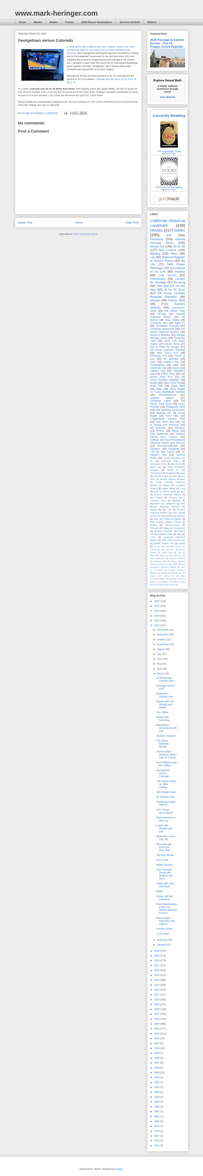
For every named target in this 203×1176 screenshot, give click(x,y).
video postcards (157, 558)
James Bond (172, 343)
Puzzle (179, 573)
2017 (157, 965)
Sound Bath (166, 552)
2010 (157, 999)
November (163, 634)
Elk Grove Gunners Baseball (167, 349)
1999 (157, 1053)
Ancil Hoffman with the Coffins (166, 764)
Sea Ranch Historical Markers (167, 330)
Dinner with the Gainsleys (164, 898)
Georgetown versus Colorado (163, 773)
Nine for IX (176, 464)
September (163, 644)
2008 (157, 1009)
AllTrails (161, 313)
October (162, 639)
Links (152, 537)
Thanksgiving (157, 364)
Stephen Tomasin (166, 735)
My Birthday (171, 358)
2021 (157, 625)
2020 (157, 950)
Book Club (156, 385)
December (163, 629)
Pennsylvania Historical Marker (167, 441)
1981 (157, 1116)
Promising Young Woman (165, 803)
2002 (157, 1038)
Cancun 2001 (160, 546)
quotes (181, 543)
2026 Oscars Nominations (96, 22)
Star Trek (167, 510)
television (177, 555)
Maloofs (176, 500)
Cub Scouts (167, 275)
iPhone (160, 430)
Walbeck (164, 582)
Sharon (153, 576)
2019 (157, 955)
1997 (157, 1062)
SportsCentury (172, 525)
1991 (157, 1087)
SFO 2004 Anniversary (173, 540)
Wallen (166, 485)
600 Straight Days (166, 792)
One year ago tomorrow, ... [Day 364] (164, 847)
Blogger (119, 1169)
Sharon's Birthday (160, 334)
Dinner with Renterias (163, 719)
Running (179, 282)
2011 (157, 994)
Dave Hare (162, 859)
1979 (157, 1126)
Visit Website (167, 97)
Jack (179, 534)
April (160, 668)
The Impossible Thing (169, 151)
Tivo (179, 552)
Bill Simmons (158, 427)
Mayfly (153, 382)
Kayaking (174, 448)
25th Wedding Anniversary (170, 409)
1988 (157, 1101)
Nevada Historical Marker (167, 315)
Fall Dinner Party (174, 310)
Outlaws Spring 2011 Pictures (167, 435)
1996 (157, 1067)
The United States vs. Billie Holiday (166, 784)
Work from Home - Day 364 (166, 838)
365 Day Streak (165, 855)
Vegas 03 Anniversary (174, 528)
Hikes (174, 253)
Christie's (155, 448)
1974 (157, 1145)
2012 (157, 989)
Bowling (169, 516)
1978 (157, 1131)
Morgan (155, 300)
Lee (152, 257)
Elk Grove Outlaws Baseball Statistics (167, 295)
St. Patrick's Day (165, 796)
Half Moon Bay (161, 476)
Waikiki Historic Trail (164, 543)
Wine (152, 555)
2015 (157, 975)
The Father (162, 712)
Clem (153, 361)
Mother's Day (171, 361)
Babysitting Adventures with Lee (166, 728)
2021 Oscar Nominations (164, 811)
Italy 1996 (173, 564)
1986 (157, 1106)
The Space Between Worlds (162, 743)
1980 (157, 1121)
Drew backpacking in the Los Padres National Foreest (166, 908)
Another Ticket (164, 928)
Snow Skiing (172, 319)
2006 (157, 1019)
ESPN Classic (175, 546)
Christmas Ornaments (162, 328)
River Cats (156, 467)
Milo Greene (167, 250)
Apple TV (179, 323)
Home (22, 22)
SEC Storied (176, 549)
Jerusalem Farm (158, 464)
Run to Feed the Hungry (164, 346)
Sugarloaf (171, 473)
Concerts (173, 497)
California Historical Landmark (167, 223)
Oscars (153, 510)
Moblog (155, 253)
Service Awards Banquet (172, 479)
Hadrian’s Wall (165, 534)
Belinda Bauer (170, 154)
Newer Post (25, 222)
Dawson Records (177, 558)
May (159, 663)
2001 (157, 1043)
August (161, 649)
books (179, 230)
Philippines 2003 (175, 406)
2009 (157, 1004)
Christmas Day (158, 367)
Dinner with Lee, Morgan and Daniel (165, 704)
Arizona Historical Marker (167, 494)
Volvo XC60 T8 (171, 382)
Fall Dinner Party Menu (167, 402)
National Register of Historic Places (167, 259)
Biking (175, 430)
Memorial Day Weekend (162, 503)
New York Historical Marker (167, 519)
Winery (172, 585)
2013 (157, 984)
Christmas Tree (159, 323)
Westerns (180, 427)
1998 (157, 1057)
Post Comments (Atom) (85, 234)
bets (183, 491)
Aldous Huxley (170, 190)
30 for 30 (179, 246)
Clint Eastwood (159, 433)
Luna (182, 488)
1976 (157, 1140)
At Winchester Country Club (165, 679)
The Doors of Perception (169, 187)
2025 (157, 606)
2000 (157, 1048)
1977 (157, 1135)
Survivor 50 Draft (130, 22)
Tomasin (154, 528)
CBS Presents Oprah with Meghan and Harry (164, 874)
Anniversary (158, 278)
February (162, 939)
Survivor (180, 442)
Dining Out (157, 246)
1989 (157, 1097)
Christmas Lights (160, 400)
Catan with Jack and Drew (165, 885)
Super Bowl (178, 385)
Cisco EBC (172, 415)
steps (159, 388)
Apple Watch (168, 488)
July (159, 654)
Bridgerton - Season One (164, 695)
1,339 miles (162, 933)
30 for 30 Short (174, 289)
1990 (157, 1092)
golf (168, 235)
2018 (157, 960)
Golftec (153, 549)
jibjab (182, 473)
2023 (157, 615)
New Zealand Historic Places (165, 522)
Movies (38, 22)
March (161, 673)
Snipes (153, 552)
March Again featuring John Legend (165, 921)
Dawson (181, 516)
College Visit (157, 439)
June (160, 658)
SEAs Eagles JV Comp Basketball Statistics (167, 390)
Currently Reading (169, 115)
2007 (157, 1014)
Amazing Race (170, 461)
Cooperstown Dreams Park (167, 418)
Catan (175, 364)
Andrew (180, 271)
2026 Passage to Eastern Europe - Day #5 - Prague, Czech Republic (167, 43)
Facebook (156, 239)
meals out (164, 555)
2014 (157, 979)
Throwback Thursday (167, 325)
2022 (157, 620)
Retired (151, 22)
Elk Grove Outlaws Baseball (167, 378)
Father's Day (157, 370)
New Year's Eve (167, 352)
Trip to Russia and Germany (167, 423)
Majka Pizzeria (164, 864)
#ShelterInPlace (167, 394)
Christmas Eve (158, 355)
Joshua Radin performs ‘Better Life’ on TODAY (166, 754)
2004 (157, 1028)
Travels (69, 22)
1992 (157, 1082)
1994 (157, 1077)
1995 (157, 1072)
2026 (157, 601)
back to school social (165, 491)
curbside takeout (162, 397)
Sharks (153, 525)
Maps (163, 549)
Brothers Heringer (163, 531)
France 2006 (176, 300)
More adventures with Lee (165, 819)
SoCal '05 (169, 576)
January (162, 944)
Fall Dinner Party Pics (167, 375)
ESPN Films (168, 373)
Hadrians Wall (160, 561)
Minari (159, 891)
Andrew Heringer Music (167, 240)
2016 (157, 970)
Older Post (132, 222)
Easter (176, 367)
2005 (157, 1023)
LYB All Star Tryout (162, 451)
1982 (157, 1111)
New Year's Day (165, 421)
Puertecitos (166, 573)
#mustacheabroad (167, 445)
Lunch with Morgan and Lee (164, 828)
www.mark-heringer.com (56, 13)
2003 (157, 1033)
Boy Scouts (156, 497)
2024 (157, 610)
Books (53, 22)
